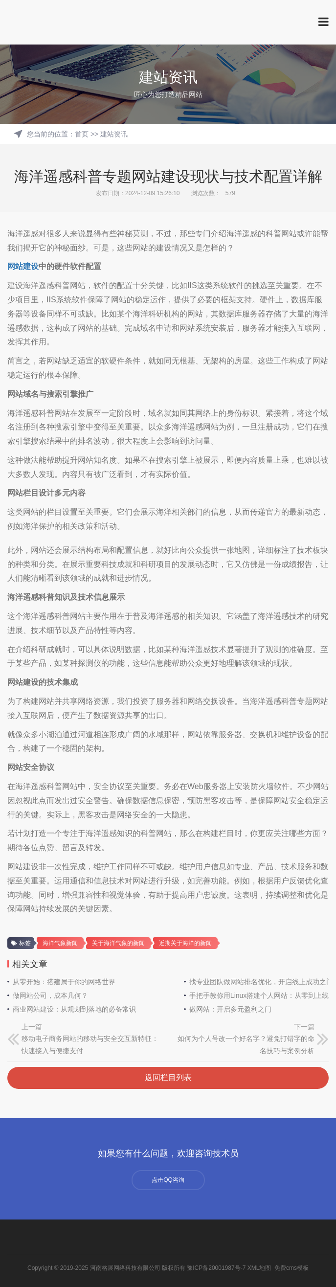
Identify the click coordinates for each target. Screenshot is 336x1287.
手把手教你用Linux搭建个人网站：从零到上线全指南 (259, 995)
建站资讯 (114, 134)
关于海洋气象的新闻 (118, 943)
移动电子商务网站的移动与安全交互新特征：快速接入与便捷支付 (90, 1045)
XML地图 (259, 1267)
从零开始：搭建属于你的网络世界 (64, 982)
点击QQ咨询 (168, 1179)
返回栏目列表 (168, 1077)
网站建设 (23, 266)
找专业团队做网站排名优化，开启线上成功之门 (259, 982)
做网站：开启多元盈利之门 (230, 1009)
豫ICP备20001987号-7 (216, 1267)
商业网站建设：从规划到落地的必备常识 (74, 1009)
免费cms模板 (291, 1267)
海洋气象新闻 (60, 943)
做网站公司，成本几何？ (50, 995)
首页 (82, 134)
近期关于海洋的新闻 (185, 943)
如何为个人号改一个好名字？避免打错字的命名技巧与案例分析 (246, 1045)
